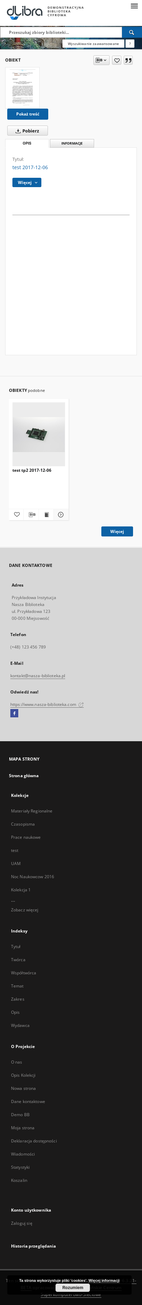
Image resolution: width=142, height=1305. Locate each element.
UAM (16, 863)
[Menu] (134, 5)
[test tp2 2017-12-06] (39, 435)
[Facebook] (14, 713)
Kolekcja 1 (21, 890)
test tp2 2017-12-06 (31, 470)
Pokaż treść (27, 114)
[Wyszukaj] (132, 32)
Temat (17, 986)
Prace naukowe (26, 837)
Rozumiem (72, 1287)
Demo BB (20, 1115)
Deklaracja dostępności (34, 1141)
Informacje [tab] (72, 143)
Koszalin (19, 1180)
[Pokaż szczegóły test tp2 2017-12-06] (60, 514)
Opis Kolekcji (23, 1075)
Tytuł (16, 946)
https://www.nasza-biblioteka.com (47, 704)
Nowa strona (23, 1088)
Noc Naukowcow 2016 (32, 877)
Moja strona (22, 1128)
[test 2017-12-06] (22, 88)
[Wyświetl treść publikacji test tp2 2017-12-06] (46, 514)
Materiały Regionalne (31, 811)
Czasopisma (23, 824)
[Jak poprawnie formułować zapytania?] (129, 43)
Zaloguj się (21, 1223)
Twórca (18, 960)
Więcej (117, 531)
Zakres (17, 999)
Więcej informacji (104, 1280)
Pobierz (26, 131)
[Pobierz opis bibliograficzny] (31, 514)
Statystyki (20, 1167)
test (14, 850)
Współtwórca (23, 973)
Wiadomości (23, 1154)
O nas (16, 1062)
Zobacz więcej (25, 910)
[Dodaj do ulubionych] (116, 60)
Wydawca (20, 1025)
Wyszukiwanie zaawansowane (93, 43)
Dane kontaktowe (28, 1101)
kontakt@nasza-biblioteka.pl (37, 676)
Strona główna (24, 776)
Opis (15, 1012)
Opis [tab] (27, 143)
